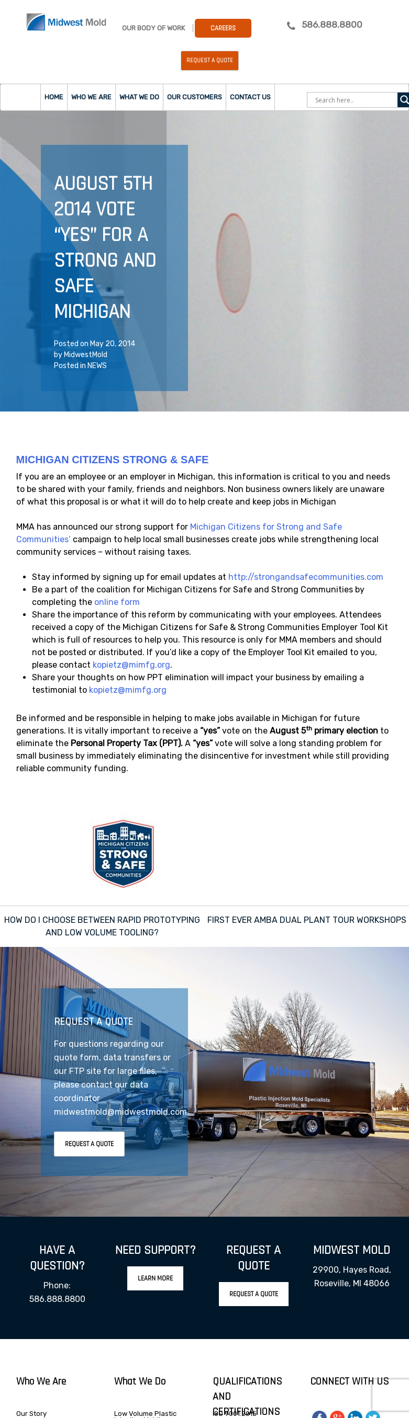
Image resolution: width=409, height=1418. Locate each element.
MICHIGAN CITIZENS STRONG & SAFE (112, 459)
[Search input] (355, 100)
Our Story (31, 1413)
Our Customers (194, 97)
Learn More (155, 1278)
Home (54, 97)
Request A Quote (89, 1144)
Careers (223, 28)
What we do (139, 97)
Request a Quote (209, 60)
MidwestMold (85, 354)
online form (117, 602)
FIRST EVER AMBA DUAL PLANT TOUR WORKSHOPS (306, 920)
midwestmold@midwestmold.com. (121, 1112)
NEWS (97, 365)
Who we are (91, 97)
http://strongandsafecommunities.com (305, 577)
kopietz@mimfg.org (131, 665)
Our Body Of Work (153, 28)
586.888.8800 (332, 24)
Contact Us (250, 97)
